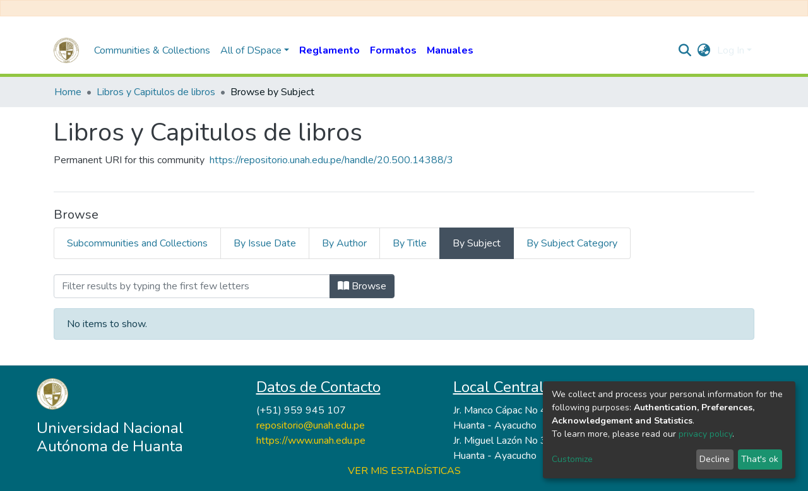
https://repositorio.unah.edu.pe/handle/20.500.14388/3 (331, 160)
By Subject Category (571, 243)
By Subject (477, 243)
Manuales (450, 50)
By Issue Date (265, 243)
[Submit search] (685, 50)
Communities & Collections (152, 50)
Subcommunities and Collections (137, 243)
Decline (714, 459)
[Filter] (192, 286)
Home (67, 92)
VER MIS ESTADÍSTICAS (404, 471)
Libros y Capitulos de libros (156, 92)
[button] (704, 50)
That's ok (759, 459)
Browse (362, 286)
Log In (730, 50)
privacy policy (705, 434)
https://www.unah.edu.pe (310, 441)
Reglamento (329, 50)
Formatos (393, 50)
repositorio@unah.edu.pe (310, 425)
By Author (344, 243)
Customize (572, 459)
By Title (410, 243)
